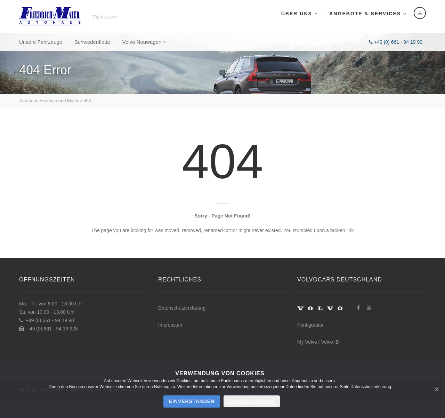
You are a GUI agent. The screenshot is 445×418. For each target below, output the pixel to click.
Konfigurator (310, 325)
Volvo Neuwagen (144, 42)
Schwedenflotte (92, 42)
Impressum (170, 325)
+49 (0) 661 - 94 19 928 (48, 328)
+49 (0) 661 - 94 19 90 (395, 42)
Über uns (299, 13)
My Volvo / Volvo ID (318, 342)
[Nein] (436, 389)
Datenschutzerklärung (181, 308)
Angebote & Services (368, 13)
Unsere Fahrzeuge (40, 42)
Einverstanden (192, 401)
